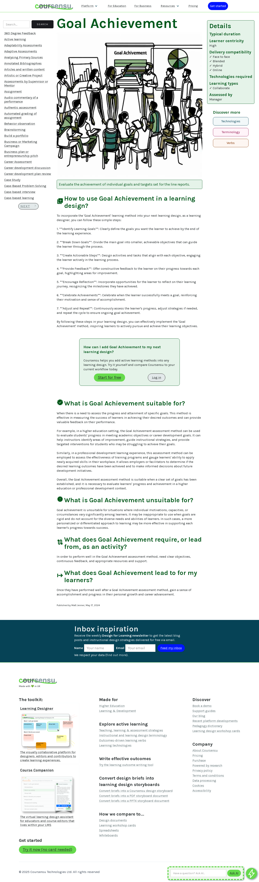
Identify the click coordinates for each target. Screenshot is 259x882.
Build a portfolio (16, 136)
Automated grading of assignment (20, 115)
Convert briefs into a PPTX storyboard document (134, 801)
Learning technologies (115, 745)
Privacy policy (202, 770)
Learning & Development (117, 711)
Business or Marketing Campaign (20, 144)
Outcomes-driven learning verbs (122, 740)
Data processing (204, 780)
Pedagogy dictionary (207, 726)
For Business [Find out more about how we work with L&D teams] (142, 6)
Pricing (197, 755)
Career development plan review (27, 174)
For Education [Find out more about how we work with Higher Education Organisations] (117, 6)
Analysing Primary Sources (23, 57)
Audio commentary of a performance (21, 99)
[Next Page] (28, 206)
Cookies (198, 785)
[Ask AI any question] (198, 873)
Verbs (231, 143)
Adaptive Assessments (20, 51)
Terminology (231, 132)
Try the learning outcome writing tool (126, 765)
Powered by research (207, 765)
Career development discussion (27, 168)
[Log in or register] (218, 6)
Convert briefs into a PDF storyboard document (133, 796)
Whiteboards (108, 835)
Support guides (204, 711)
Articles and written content (24, 69)
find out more (116, 655)
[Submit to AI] (234, 873)
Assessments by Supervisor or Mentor (26, 83)
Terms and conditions (208, 775)
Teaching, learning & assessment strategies (131, 730)
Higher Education (112, 706)
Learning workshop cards (117, 825)
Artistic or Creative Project (23, 75)
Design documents (113, 820)
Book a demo (202, 706)
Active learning (15, 39)
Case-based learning (19, 198)
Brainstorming (15, 130)
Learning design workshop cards (216, 731)
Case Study (12, 180)
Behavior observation (19, 124)
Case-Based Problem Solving (25, 186)
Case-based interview (19, 192)
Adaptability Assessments (23, 45)
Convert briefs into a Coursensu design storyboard (136, 791)
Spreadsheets (109, 830)
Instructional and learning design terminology (133, 735)
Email (120, 648)
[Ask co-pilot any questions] (251, 873)
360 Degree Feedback (20, 33)
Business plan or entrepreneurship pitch (21, 154)
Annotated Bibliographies (23, 63)
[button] (89, 6)
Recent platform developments (215, 721)
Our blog (198, 716)
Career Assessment (18, 162)
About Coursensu (205, 750)
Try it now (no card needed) (47, 849)
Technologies (230, 121)
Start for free (109, 377)
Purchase (199, 760)
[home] (54, 6)
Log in (156, 377)
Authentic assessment (20, 107)
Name (78, 648)
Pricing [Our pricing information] (193, 6)
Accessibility (201, 790)
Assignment (13, 91)
